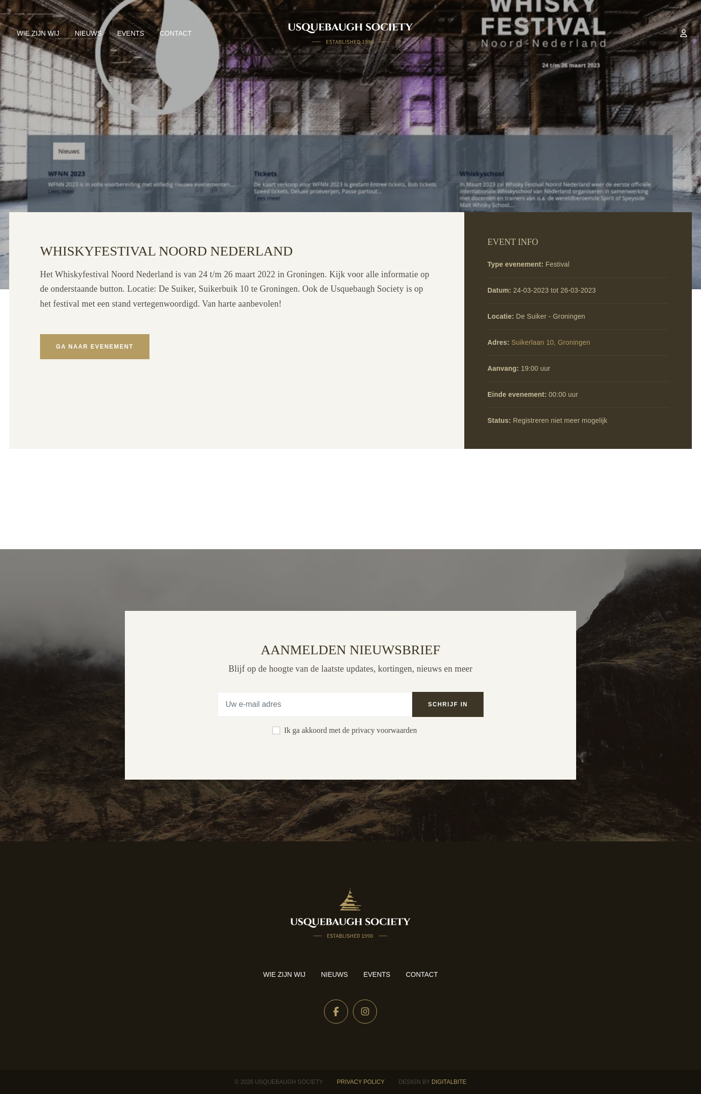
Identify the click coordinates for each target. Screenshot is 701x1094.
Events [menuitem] (130, 33)
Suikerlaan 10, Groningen (551, 342)
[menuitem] (683, 33)
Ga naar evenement (95, 346)
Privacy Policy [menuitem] (361, 1082)
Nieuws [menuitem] (88, 33)
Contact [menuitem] (176, 33)
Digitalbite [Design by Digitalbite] (448, 1082)
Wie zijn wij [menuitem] (38, 33)
